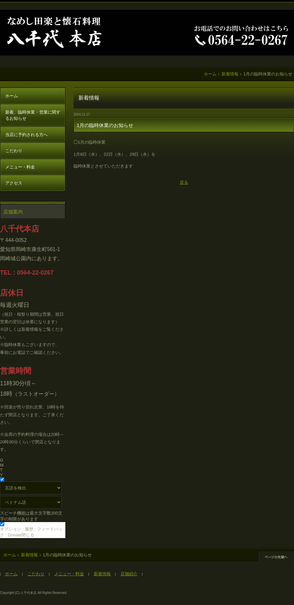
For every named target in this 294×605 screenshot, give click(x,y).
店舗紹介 (129, 573)
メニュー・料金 (20, 167)
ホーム (210, 74)
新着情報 (229, 74)
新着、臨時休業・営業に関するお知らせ (32, 115)
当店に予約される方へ (26, 134)
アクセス (13, 183)
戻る (184, 182)
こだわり (13, 150)
